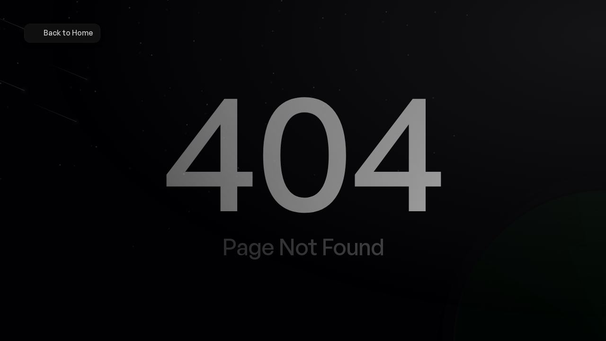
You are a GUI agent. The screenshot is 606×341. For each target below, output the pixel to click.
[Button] (275, 308)
